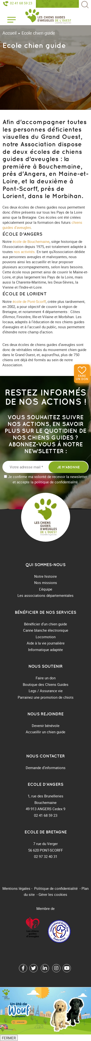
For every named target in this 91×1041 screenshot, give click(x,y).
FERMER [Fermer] (9, 1037)
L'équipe (45, 589)
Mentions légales (16, 888)
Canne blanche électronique (45, 630)
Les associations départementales (45, 595)
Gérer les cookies (53, 894)
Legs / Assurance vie (46, 690)
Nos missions (45, 582)
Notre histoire (45, 576)
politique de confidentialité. (56, 481)
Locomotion (46, 636)
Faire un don (82, 377)
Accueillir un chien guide (45, 731)
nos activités (24, 251)
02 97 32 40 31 (45, 856)
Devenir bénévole (45, 725)
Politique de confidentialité (56, 888)
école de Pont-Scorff (29, 301)
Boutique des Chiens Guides (45, 684)
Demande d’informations (46, 767)
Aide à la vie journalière (46, 643)
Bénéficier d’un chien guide (45, 624)
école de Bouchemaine (31, 241)
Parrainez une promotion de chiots (46, 697)
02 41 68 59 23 (21, 3)
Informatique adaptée (45, 649)
